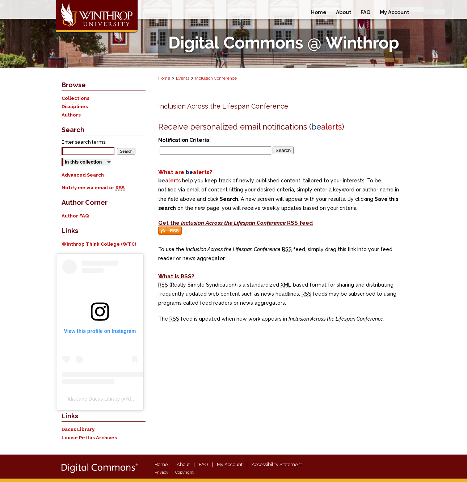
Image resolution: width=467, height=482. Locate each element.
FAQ (203, 464)
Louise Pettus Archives (89, 437)
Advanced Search (83, 175)
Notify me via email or (93, 187)
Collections (75, 98)
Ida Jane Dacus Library (94, 399)
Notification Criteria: (184, 140)
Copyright (184, 472)
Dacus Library (78, 429)
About (183, 464)
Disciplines (75, 106)
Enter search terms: (84, 142)
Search (283, 150)
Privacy (161, 472)
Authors (71, 115)
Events (182, 78)
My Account (230, 464)
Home (164, 78)
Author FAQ (75, 216)
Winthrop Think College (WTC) (99, 244)
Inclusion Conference (216, 78)
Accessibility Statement (277, 464)
